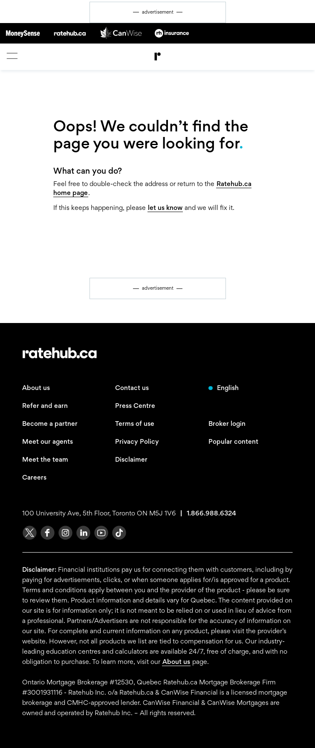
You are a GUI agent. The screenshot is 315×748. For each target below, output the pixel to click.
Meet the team (45, 459)
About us (36, 388)
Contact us (132, 388)
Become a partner (50, 423)
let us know (165, 208)
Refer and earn (45, 406)
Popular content (233, 441)
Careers (34, 477)
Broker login (227, 423)
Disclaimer (131, 459)
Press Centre (135, 406)
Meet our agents (47, 441)
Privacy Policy (137, 441)
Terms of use (134, 423)
